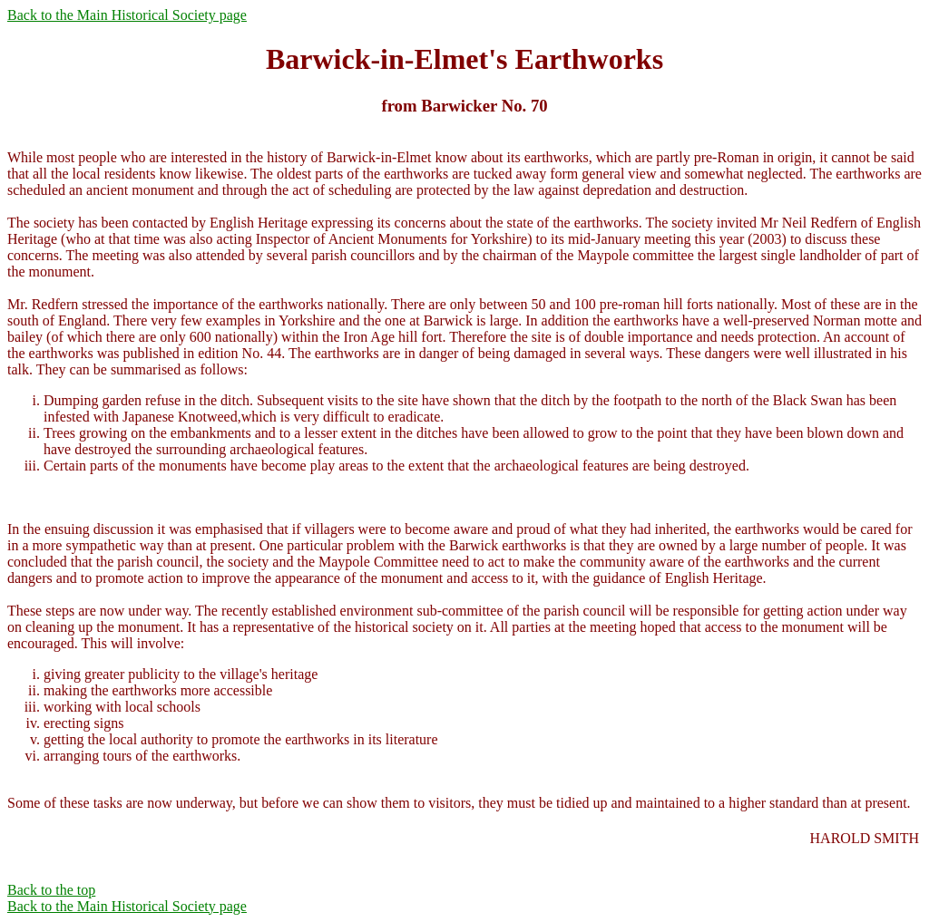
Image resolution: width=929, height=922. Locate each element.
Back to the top (51, 890)
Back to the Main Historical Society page (127, 15)
